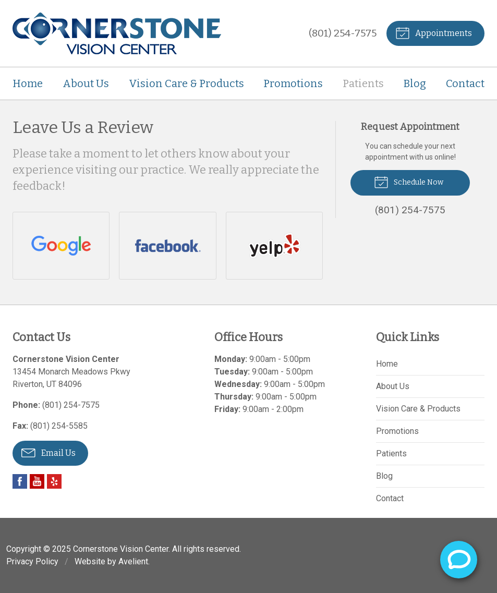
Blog (415, 83)
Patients (363, 83)
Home (28, 83)
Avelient (133, 561)
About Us (86, 83)
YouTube (37, 481)
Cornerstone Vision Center (120, 549)
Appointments (433, 32)
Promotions (293, 83)
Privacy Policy (32, 561)
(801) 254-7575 (343, 33)
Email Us (48, 452)
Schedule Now (408, 181)
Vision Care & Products (186, 83)
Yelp (54, 481)
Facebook (20, 481)
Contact (465, 83)
